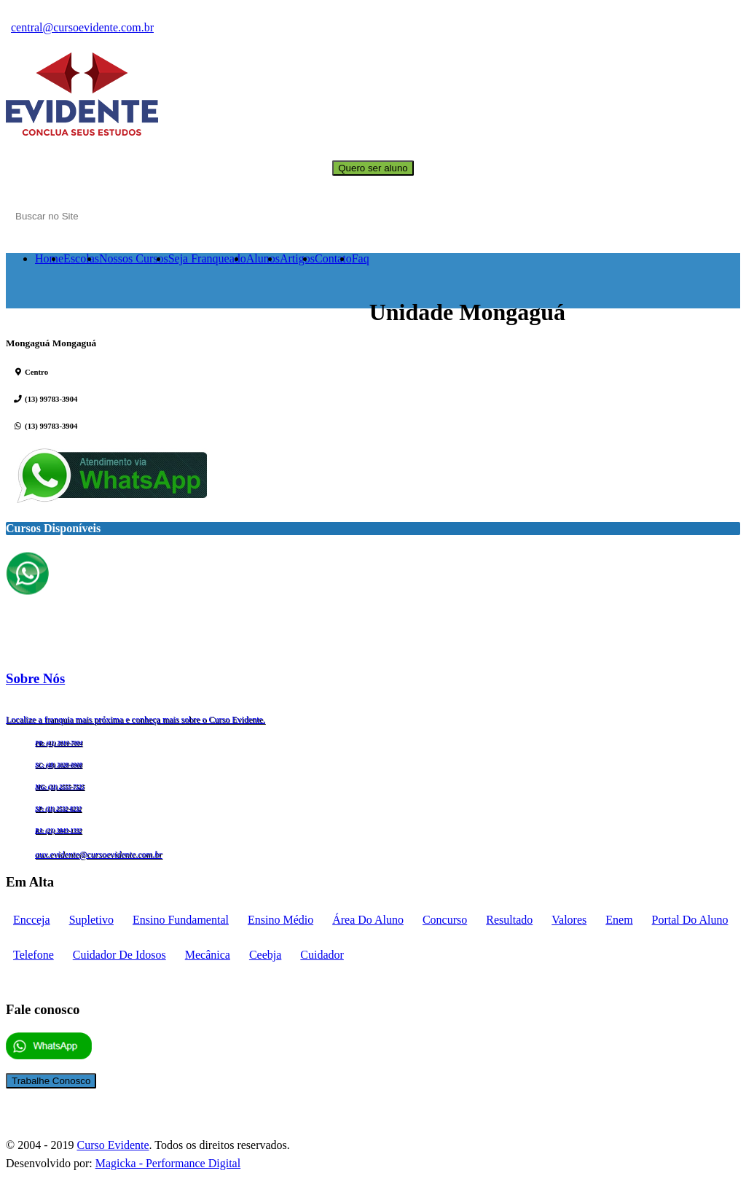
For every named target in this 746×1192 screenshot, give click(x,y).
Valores (568, 920)
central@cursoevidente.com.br (82, 27)
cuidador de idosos (119, 954)
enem (618, 920)
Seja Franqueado (207, 258)
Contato (333, 258)
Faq (360, 258)
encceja (31, 920)
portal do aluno (690, 920)
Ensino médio (280, 920)
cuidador (322, 954)
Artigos (297, 258)
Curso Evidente (112, 1145)
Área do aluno (368, 920)
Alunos (263, 258)
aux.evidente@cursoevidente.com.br (98, 854)
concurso (445, 920)
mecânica (207, 954)
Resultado (509, 920)
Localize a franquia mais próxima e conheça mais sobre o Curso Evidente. (135, 719)
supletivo (91, 920)
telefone (33, 954)
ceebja (265, 954)
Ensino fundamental (181, 920)
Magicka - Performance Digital (167, 1163)
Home (49, 258)
